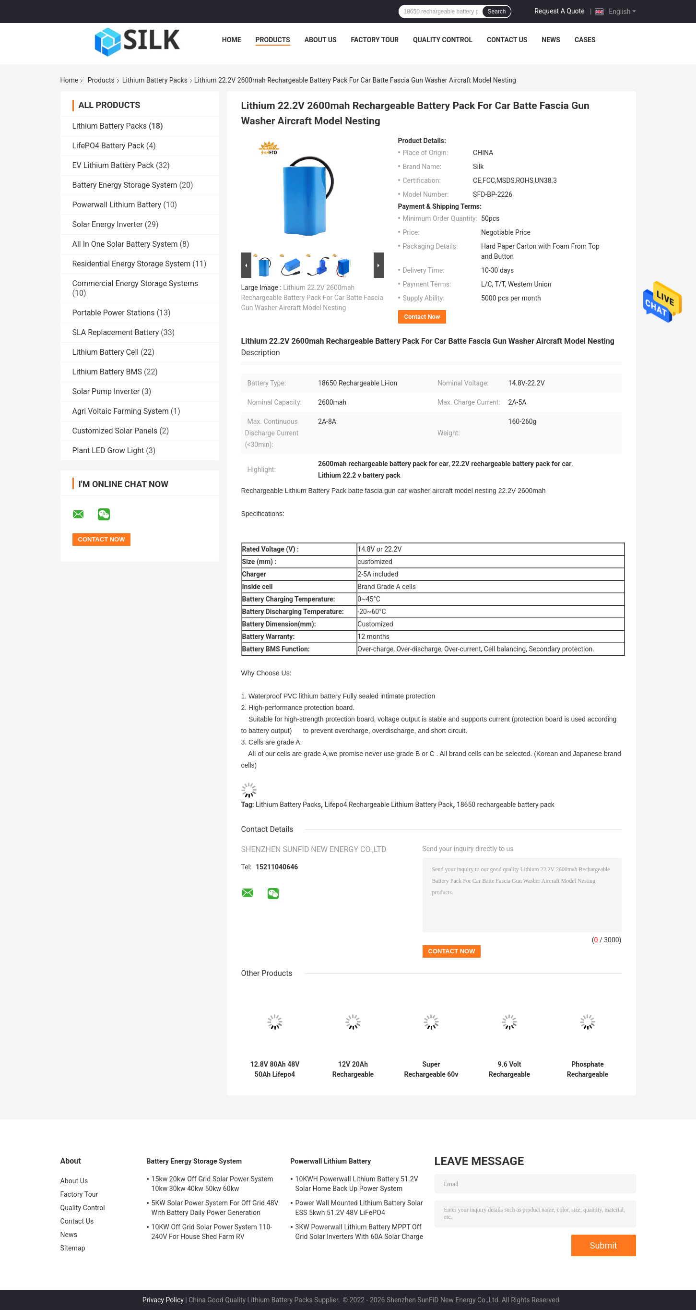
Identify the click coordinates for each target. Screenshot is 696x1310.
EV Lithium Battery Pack (113, 165)
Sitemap (72, 1248)
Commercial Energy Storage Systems (135, 283)
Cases (585, 40)
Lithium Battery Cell (105, 352)
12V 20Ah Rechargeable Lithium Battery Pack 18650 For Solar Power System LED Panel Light (353, 1069)
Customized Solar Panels (115, 430)
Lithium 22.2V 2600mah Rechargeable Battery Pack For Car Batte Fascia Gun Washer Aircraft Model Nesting (312, 298)
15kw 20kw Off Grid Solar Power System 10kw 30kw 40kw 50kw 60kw (212, 1183)
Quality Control (442, 40)
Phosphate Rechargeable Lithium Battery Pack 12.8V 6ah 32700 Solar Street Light (587, 1069)
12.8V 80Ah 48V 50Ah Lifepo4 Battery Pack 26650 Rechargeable (275, 1069)
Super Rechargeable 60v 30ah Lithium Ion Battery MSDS (431, 1069)
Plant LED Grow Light (108, 450)
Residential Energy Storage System (131, 263)
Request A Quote (559, 11)
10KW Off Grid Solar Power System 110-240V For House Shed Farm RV (212, 1231)
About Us (321, 40)
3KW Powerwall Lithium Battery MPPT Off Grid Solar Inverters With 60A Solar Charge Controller (359, 1233)
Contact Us (507, 40)
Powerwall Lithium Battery (117, 204)
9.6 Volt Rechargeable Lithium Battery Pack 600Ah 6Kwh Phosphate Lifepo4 (509, 1069)
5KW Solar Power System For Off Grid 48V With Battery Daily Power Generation (215, 1207)
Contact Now (422, 316)
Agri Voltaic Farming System (120, 411)
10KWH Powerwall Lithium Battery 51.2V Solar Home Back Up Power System (356, 1183)
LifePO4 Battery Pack (108, 145)
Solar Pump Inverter (106, 391)
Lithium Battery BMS (107, 371)
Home (231, 40)
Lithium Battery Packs (155, 80)
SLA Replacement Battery (115, 332)
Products (273, 40)
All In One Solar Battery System (125, 244)
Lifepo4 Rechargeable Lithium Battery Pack (389, 804)
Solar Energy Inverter (107, 224)
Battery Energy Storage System (124, 185)
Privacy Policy (163, 1300)
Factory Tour (375, 40)
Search (496, 11)
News (551, 40)
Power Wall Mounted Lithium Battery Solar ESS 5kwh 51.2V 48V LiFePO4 (359, 1207)
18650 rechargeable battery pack (505, 804)
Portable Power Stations (113, 312)
